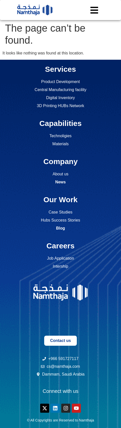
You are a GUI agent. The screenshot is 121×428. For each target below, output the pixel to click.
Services (60, 69)
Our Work (60, 199)
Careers (60, 246)
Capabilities (60, 123)
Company (60, 161)
